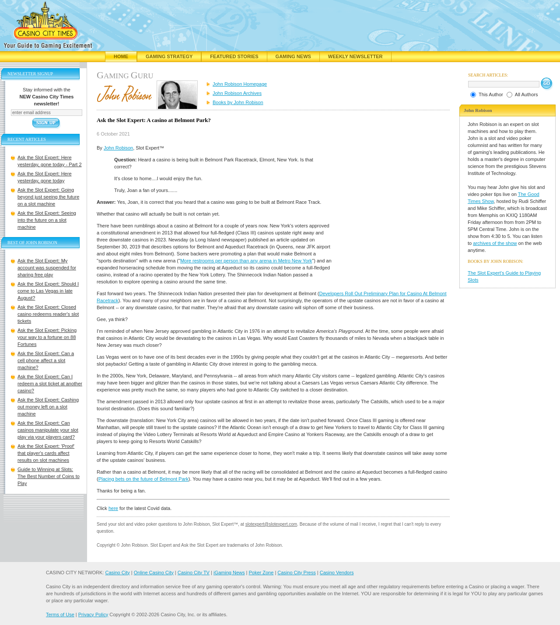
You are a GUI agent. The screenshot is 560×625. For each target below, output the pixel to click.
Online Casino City (154, 572)
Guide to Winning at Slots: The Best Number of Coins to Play (49, 476)
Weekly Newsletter (355, 56)
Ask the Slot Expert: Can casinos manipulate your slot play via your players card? (48, 430)
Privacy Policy (93, 614)
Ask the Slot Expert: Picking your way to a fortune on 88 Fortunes (47, 337)
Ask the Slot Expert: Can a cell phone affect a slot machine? (46, 360)
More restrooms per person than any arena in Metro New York (246, 260)
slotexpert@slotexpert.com (271, 524)
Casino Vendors (337, 572)
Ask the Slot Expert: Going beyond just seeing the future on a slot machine (48, 196)
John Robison (118, 147)
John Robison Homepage (240, 84)
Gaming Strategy (169, 56)
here (113, 508)
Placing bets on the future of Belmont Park (143, 479)
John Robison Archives (237, 93)
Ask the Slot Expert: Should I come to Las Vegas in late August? (48, 290)
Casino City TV (194, 572)
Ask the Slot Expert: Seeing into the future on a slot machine (47, 220)
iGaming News (229, 572)
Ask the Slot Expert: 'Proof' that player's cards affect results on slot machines (46, 453)
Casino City (117, 572)
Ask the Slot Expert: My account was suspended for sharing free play (47, 267)
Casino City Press (296, 572)
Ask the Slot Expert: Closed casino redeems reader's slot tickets (48, 314)
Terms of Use (60, 614)
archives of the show (495, 243)
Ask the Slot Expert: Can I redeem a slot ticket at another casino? (50, 383)
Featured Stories (234, 56)
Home (121, 56)
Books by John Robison (238, 102)
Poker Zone (260, 572)
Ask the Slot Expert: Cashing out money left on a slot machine (48, 406)
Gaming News (293, 56)
